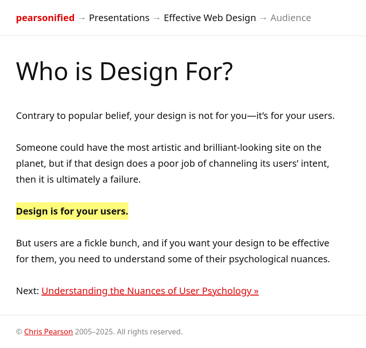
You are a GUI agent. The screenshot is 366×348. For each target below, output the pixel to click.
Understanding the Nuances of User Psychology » (150, 290)
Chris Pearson (48, 331)
